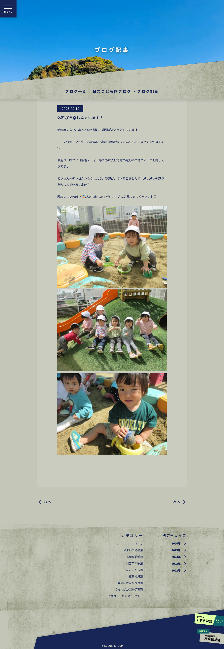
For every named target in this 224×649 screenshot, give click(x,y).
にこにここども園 (132, 570)
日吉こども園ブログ (112, 91)
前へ (48, 501)
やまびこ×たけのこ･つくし (125, 596)
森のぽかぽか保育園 (130, 583)
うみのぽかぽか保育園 (129, 589)
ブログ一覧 (76, 91)
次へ (177, 501)
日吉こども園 (134, 563)
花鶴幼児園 (136, 576)
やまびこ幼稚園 (133, 550)
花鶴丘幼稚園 (134, 557)
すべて (139, 544)
